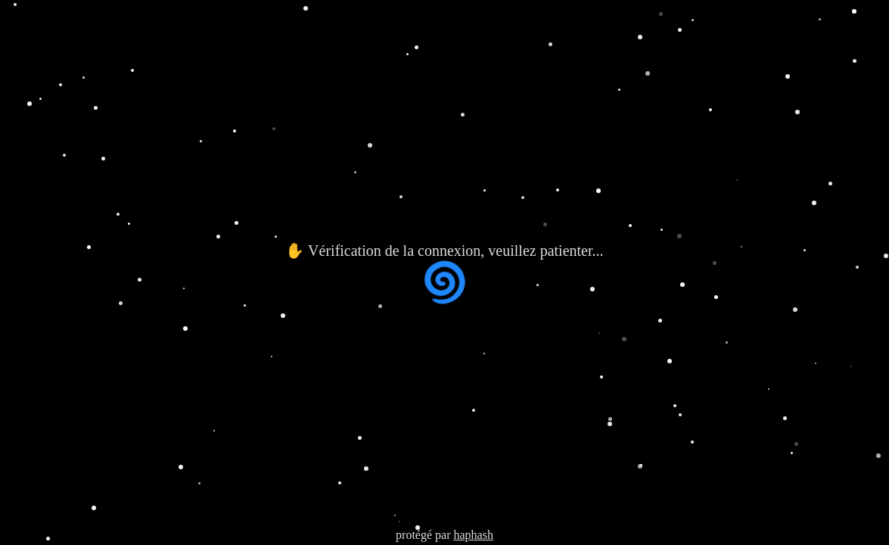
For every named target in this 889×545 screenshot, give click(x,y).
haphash (473, 534)
